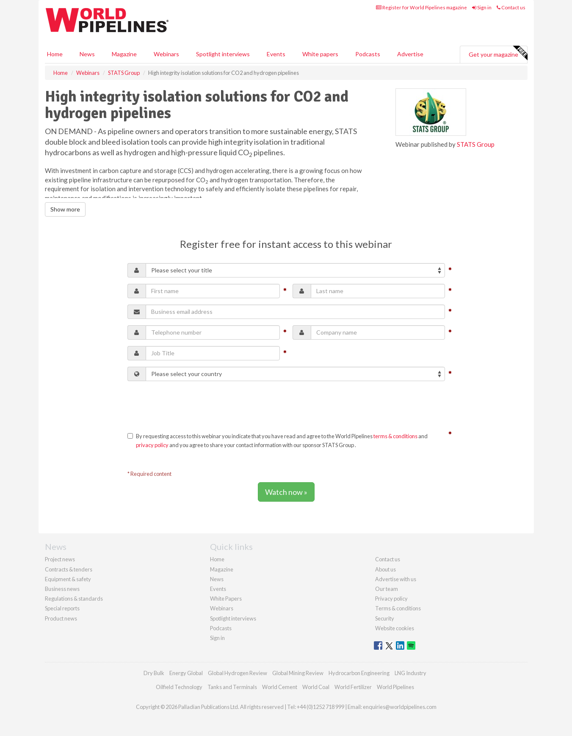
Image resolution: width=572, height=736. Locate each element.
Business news (62, 588)
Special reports (62, 608)
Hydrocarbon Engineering (359, 673)
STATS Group (476, 144)
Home (55, 54)
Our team (386, 588)
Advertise (410, 54)
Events (276, 54)
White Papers (226, 598)
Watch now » (286, 492)
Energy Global (186, 673)
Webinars (166, 54)
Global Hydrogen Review (237, 673)
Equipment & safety (68, 579)
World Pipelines (395, 687)
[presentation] (191, 403)
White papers (320, 54)
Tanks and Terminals (232, 687)
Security (384, 618)
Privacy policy (391, 598)
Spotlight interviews (223, 54)
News (217, 579)
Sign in (482, 7)
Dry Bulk (154, 673)
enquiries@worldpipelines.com (400, 706)
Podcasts (367, 54)
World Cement (279, 687)
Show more (65, 209)
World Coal (315, 687)
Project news (60, 559)
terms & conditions (395, 436)
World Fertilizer (353, 687)
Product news (61, 618)
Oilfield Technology (179, 687)
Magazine (124, 54)
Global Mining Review (297, 673)
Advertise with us (395, 579)
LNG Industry (410, 673)
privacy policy (152, 445)
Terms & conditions (398, 608)
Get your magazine (498, 53)
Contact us (511, 7)
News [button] (87, 54)
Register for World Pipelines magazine (421, 7)
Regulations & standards (74, 598)
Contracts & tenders (68, 569)
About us (385, 569)
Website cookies (394, 628)
